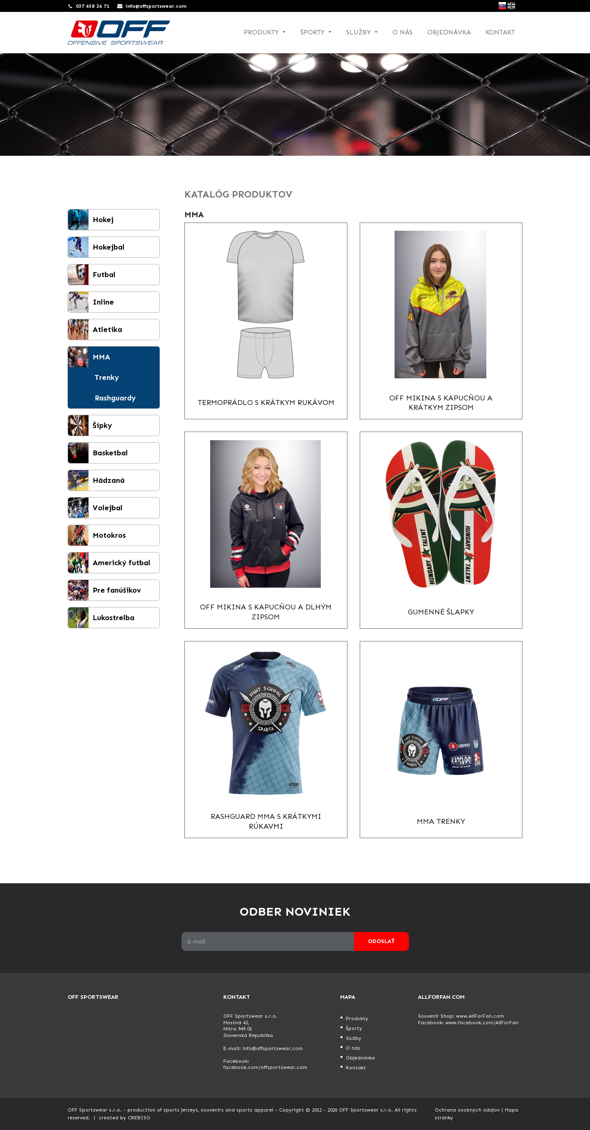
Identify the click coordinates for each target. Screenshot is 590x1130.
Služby (353, 1038)
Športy (354, 1028)
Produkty (357, 1018)
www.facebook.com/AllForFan (481, 1022)
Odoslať (381, 941)
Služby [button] (359, 32)
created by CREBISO (124, 1118)
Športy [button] (313, 32)
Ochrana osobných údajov (467, 1110)
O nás (403, 32)
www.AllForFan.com (480, 1016)
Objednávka (449, 32)
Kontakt (500, 32)
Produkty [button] (262, 32)
